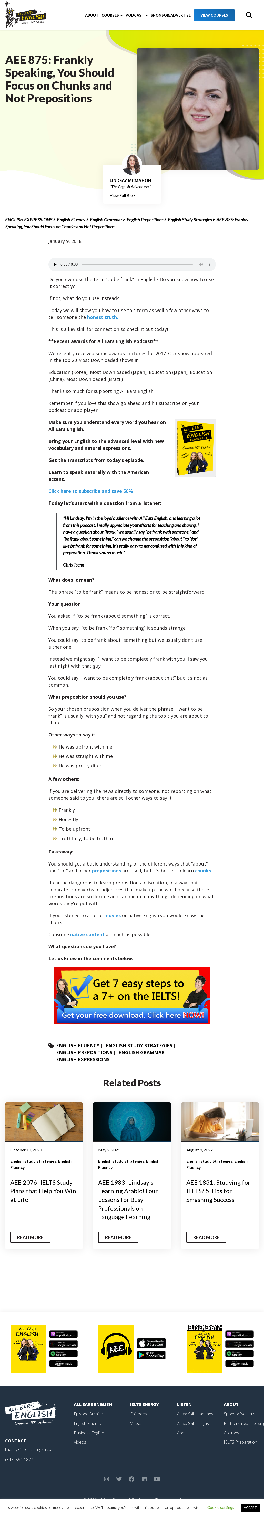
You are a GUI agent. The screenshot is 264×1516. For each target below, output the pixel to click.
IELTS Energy (144, 1404)
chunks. (203, 871)
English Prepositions (145, 219)
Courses (110, 15)
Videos (80, 1441)
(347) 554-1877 (19, 1459)
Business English (89, 1432)
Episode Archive (88, 1413)
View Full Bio (122, 195)
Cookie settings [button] (220, 1507)
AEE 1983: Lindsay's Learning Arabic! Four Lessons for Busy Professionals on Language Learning (128, 1199)
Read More (30, 1237)
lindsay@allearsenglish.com (30, 1449)
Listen (184, 1404)
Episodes (138, 1413)
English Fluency (71, 219)
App (180, 1432)
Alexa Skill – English (194, 1423)
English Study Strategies (190, 219)
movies (112, 915)
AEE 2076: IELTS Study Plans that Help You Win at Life (43, 1191)
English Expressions (28, 219)
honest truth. (102, 317)
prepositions (106, 871)
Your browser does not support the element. (132, 264)
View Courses (214, 15)
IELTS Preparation (240, 1441)
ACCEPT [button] (250, 1508)
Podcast (135, 15)
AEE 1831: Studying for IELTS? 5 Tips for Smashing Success (218, 1191)
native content (87, 934)
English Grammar (106, 219)
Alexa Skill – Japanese (196, 1413)
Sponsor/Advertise (171, 15)
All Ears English (93, 1404)
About (91, 15)
